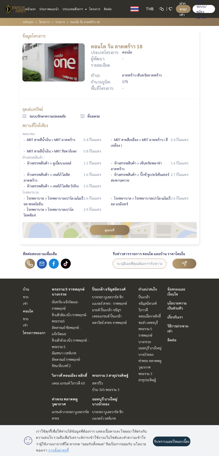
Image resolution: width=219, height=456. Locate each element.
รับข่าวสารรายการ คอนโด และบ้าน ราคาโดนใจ (149, 253)
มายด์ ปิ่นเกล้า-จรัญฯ (106, 309)
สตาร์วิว (97, 383)
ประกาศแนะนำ (49, 9)
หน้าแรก (30, 9)
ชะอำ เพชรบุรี (148, 322)
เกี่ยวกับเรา (175, 317)
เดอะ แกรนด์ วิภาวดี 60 (68, 383)
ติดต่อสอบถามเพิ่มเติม (40, 253)
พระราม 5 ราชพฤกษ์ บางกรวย (145, 335)
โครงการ (94, 9)
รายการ (60, 22)
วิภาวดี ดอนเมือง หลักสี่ (69, 375)
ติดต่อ (108, 9)
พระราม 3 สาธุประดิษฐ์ (110, 375)
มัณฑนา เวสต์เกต (64, 353)
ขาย (25, 297)
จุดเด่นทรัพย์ (32, 109)
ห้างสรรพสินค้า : (33, 157)
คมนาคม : (29, 133)
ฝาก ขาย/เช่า (183, 9)
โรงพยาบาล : (31, 192)
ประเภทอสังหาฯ (74, 9)
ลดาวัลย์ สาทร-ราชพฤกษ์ (109, 322)
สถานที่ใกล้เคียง (35, 125)
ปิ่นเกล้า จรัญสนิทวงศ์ (109, 289)
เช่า (25, 303)
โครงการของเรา (34, 332)
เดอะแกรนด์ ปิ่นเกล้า (107, 316)
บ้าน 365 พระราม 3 (105, 389)
